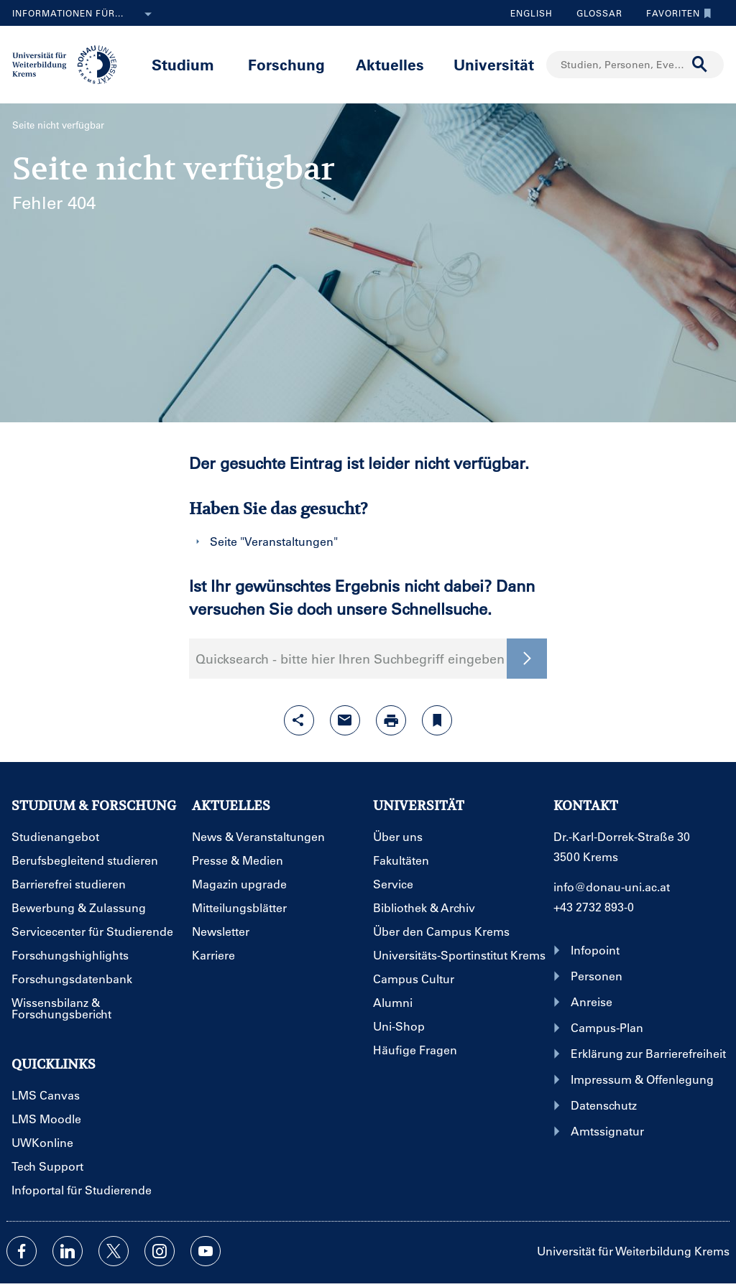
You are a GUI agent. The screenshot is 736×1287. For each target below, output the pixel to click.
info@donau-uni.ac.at (611, 886)
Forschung (286, 64)
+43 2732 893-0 (593, 906)
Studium (183, 64)
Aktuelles (390, 64)
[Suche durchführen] (700, 65)
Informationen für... (84, 14)
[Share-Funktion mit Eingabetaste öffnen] (299, 720)
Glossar (594, 13)
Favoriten (675, 13)
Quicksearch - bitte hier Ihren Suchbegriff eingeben (350, 658)
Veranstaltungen (289, 541)
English (531, 13)
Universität (494, 64)
